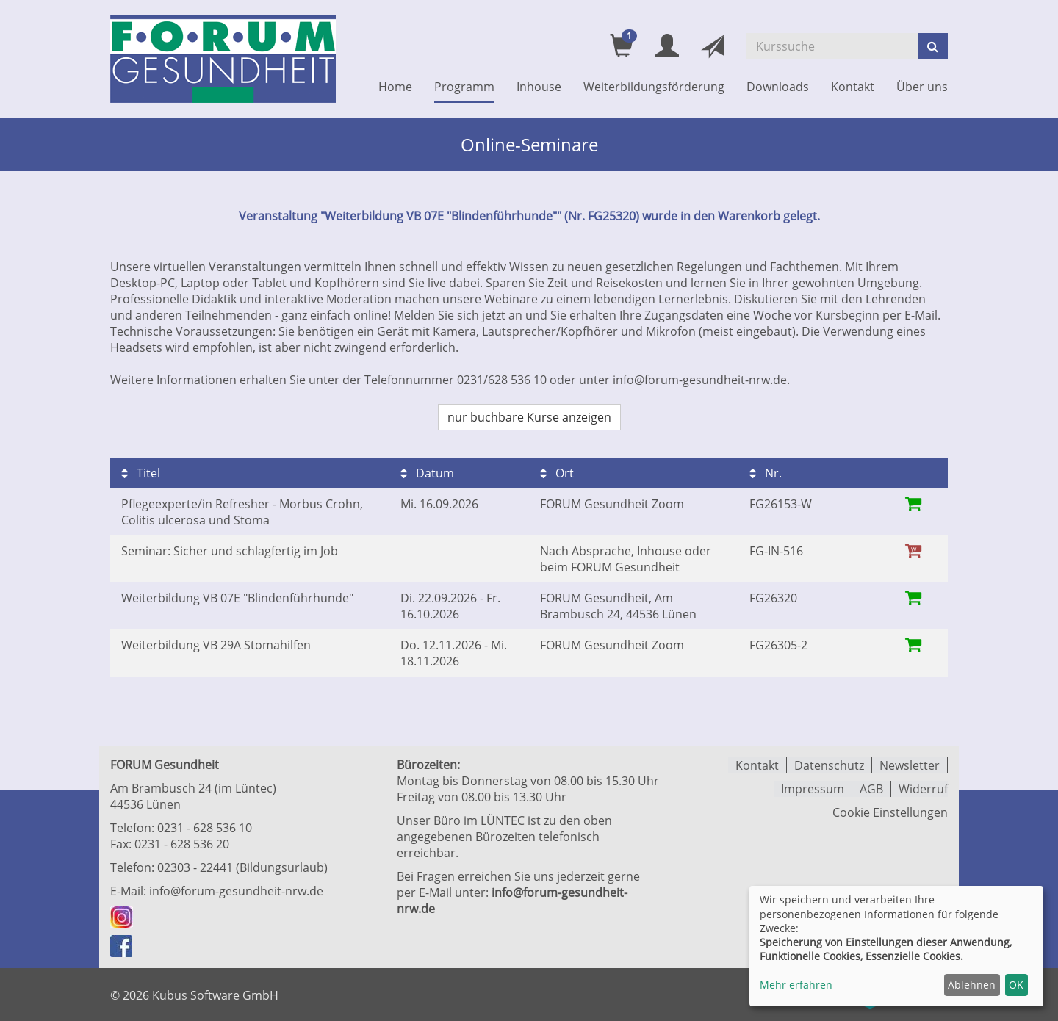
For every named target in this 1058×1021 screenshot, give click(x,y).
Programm (464, 87)
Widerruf (923, 788)
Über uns (922, 87)
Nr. (765, 473)
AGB (871, 788)
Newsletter (909, 765)
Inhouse (539, 87)
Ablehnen (972, 985)
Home (395, 87)
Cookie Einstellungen (890, 812)
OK (1016, 985)
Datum (427, 473)
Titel (140, 473)
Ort (557, 473)
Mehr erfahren (796, 985)
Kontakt (852, 87)
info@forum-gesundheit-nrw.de (236, 891)
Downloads (777, 87)
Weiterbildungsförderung (653, 87)
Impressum (812, 788)
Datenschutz (829, 765)
